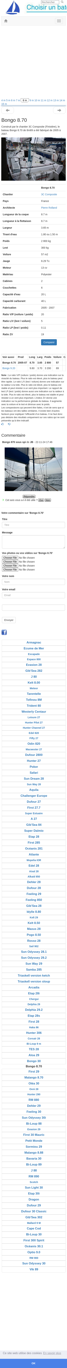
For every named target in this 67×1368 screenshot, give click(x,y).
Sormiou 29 (34, 1146)
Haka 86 (34, 1027)
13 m (56, 100)
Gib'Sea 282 (33, 670)
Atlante (34, 854)
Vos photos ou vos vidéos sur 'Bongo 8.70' (27, 553)
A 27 (34, 819)
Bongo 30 (34, 1061)
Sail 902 (33, 946)
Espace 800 (34, 659)
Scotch (34, 1182)
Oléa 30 (34, 1083)
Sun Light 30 (34, 1187)
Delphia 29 (34, 1004)
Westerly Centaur (34, 711)
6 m (13, 100)
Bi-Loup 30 (34, 1234)
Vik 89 (33, 1269)
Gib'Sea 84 (33, 824)
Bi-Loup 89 (34, 1164)
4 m (3, 100)
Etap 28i (33, 993)
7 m (18, 100)
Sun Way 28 (34, 784)
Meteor (34, 688)
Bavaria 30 (33, 1158)
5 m (8, 100)
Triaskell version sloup (34, 981)
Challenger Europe (34, 795)
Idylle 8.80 (34, 912)
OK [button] (34, 1363)
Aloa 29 (34, 1055)
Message (7, 532)
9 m (32, 100)
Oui (41, 500)
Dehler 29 (34, 1106)
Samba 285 (34, 969)
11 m (44, 100)
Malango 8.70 (33, 1077)
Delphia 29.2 (34, 1009)
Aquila (33, 790)
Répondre (29, 496)
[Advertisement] (33, 63)
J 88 (34, 1170)
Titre (4, 519)
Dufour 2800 (34, 755)
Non (48, 500)
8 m (25, 100)
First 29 (34, 1071)
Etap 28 (34, 836)
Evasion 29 (33, 1129)
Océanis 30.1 (34, 1246)
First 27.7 (34, 807)
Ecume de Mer (34, 648)
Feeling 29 (33, 894)
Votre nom (8, 576)
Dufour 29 (34, 1205)
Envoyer (8, 620)
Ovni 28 (33, 1089)
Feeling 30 (33, 1111)
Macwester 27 (34, 749)
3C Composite (49, 194)
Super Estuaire (34, 813)
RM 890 (34, 1176)
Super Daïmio (33, 830)
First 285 (34, 842)
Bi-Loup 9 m (34, 1043)
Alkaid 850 (34, 876)
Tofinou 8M (34, 699)
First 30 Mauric (33, 1135)
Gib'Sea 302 (33, 1217)
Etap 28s (34, 1015)
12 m (50, 100)
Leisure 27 (34, 717)
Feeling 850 (34, 900)
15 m (4, 104)
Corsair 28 (34, 1038)
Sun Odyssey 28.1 (34, 951)
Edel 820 (34, 733)
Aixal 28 (34, 871)
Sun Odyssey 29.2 (34, 957)
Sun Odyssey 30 (34, 1263)
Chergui (34, 999)
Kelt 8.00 (34, 682)
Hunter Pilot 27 (34, 722)
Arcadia (33, 987)
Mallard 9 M (34, 1223)
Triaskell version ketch (34, 975)
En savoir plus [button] (52, 1353)
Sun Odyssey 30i (34, 1117)
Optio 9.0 (34, 1252)
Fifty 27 (33, 738)
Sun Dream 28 (34, 778)
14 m (62, 100)
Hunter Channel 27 (34, 727)
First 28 (34, 1021)
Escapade (34, 654)
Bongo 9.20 (8, 368)
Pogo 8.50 (34, 935)
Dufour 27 (34, 801)
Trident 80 (34, 705)
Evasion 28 (34, 665)
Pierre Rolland (49, 207)
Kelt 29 (34, 917)
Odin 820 (34, 743)
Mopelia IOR (34, 860)
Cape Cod (34, 1228)
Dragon (34, 1199)
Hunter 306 (34, 1033)
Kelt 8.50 (34, 923)
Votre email (8, 589)
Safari (34, 772)
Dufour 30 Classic (34, 1211)
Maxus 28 (34, 929)
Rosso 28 (34, 941)
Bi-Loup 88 (34, 1123)
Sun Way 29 (34, 963)
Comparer (48, 342)
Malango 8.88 (33, 1152)
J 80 (34, 676)
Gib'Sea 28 (33, 906)
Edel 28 (34, 865)
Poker (34, 766)
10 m (37, 100)
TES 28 (34, 1049)
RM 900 (33, 1257)
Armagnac (33, 642)
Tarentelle (34, 694)
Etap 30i (33, 1193)
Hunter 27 (34, 761)
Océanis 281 (34, 848)
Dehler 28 (34, 882)
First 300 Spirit (33, 1240)
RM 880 (34, 1100)
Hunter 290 (33, 1094)
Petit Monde (33, 1140)
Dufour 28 (34, 888)
